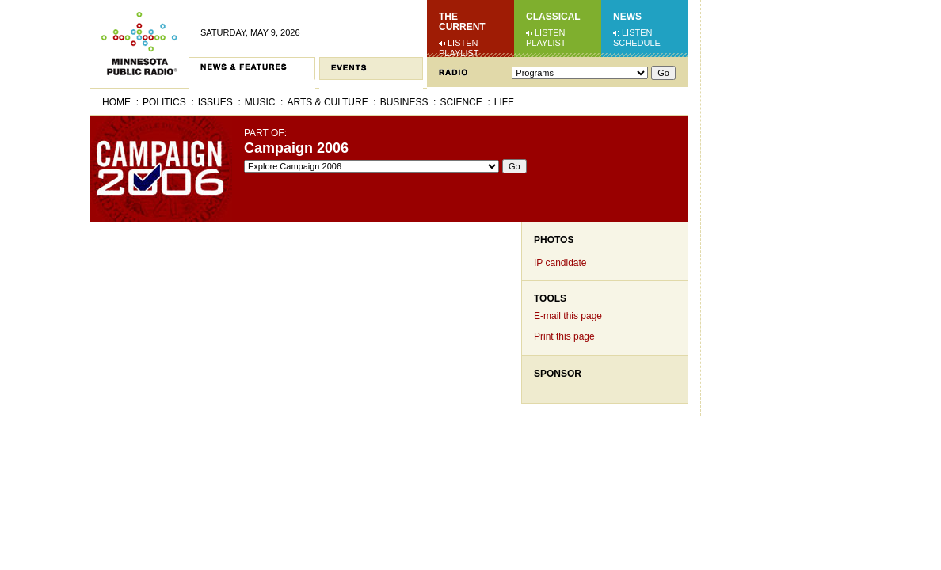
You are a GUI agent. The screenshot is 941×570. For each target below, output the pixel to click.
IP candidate (560, 262)
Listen (463, 43)
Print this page (564, 336)
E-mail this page (568, 315)
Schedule (637, 43)
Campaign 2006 (296, 148)
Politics (164, 102)
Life (504, 102)
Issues (215, 102)
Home (116, 102)
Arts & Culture (327, 102)
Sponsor (557, 373)
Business (404, 102)
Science (461, 102)
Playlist (459, 53)
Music (260, 102)
